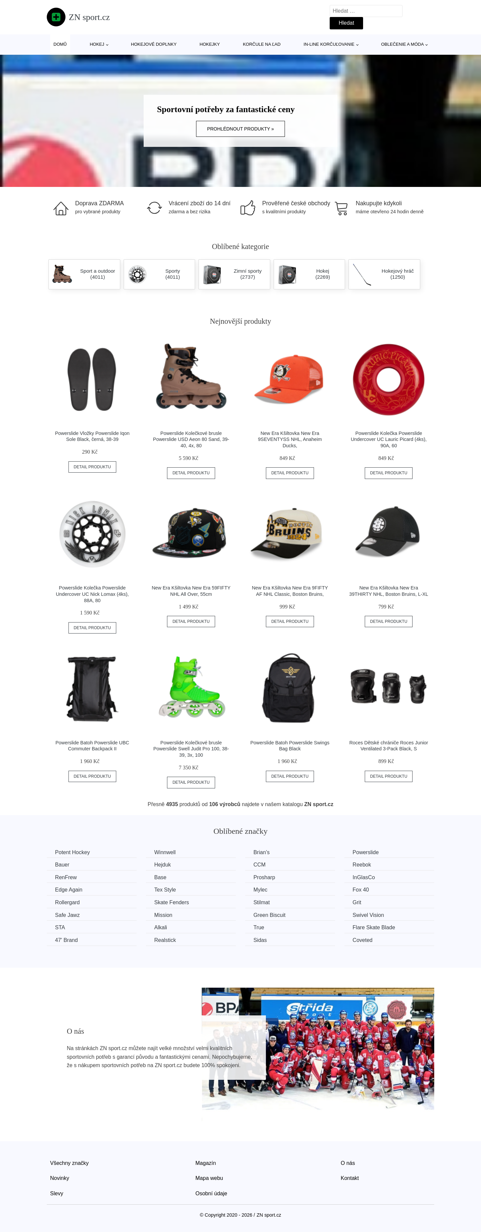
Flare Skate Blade (374, 927)
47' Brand (66, 940)
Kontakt (350, 1178)
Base (161, 877)
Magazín (205, 1163)
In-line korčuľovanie (329, 44)
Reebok (362, 865)
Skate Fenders (172, 902)
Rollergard (67, 902)
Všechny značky (69, 1163)
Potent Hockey (72, 852)
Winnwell (165, 852)
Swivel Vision (369, 915)
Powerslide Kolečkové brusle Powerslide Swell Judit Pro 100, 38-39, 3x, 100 (191, 749)
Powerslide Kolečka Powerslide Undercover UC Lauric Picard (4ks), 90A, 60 (389, 439)
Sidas (260, 940)
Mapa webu (209, 1178)
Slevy (56, 1193)
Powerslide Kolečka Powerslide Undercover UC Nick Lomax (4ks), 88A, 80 (92, 594)
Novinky (59, 1178)
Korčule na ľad (262, 44)
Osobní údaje (211, 1193)
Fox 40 (361, 890)
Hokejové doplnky (154, 44)
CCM (260, 865)
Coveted (363, 940)
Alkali (161, 927)
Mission (164, 915)
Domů (60, 44)
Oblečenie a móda (402, 44)
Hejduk (163, 865)
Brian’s (262, 852)
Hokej (97, 44)
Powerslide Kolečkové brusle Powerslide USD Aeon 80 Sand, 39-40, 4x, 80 (191, 439)
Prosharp (265, 877)
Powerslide (366, 852)
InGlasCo (364, 877)
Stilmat (262, 902)
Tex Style (165, 890)
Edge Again (69, 890)
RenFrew (66, 877)
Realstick (165, 940)
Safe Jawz (67, 915)
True (259, 927)
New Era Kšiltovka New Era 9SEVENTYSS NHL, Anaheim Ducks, (290, 439)
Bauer (62, 865)
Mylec (261, 890)
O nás (348, 1163)
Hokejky (210, 44)
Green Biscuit (270, 915)
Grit (357, 902)
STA (60, 927)
